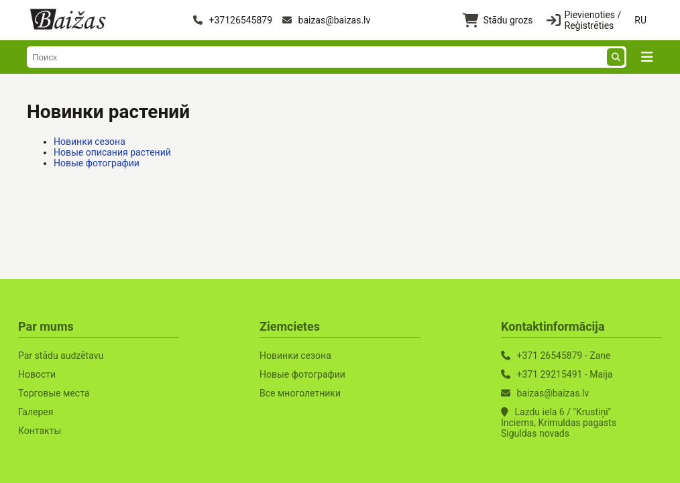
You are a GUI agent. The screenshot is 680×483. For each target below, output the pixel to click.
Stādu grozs (497, 20)
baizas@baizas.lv (326, 20)
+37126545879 (232, 20)
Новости (37, 374)
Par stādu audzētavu (60, 355)
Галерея (35, 412)
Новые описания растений (112, 152)
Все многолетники (300, 393)
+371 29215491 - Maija (564, 374)
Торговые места (53, 393)
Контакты (39, 430)
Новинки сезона (89, 141)
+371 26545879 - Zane (563, 355)
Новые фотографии (96, 163)
